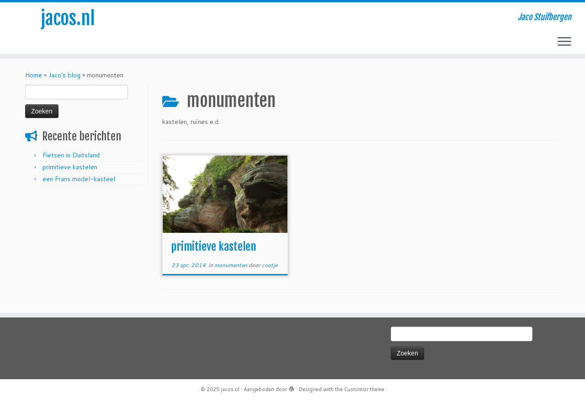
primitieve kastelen (70, 167)
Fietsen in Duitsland (71, 155)
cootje (269, 265)
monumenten (231, 265)
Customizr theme (364, 389)
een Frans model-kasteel (79, 178)
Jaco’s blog (64, 75)
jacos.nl (68, 18)
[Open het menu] (564, 42)
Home (33, 75)
